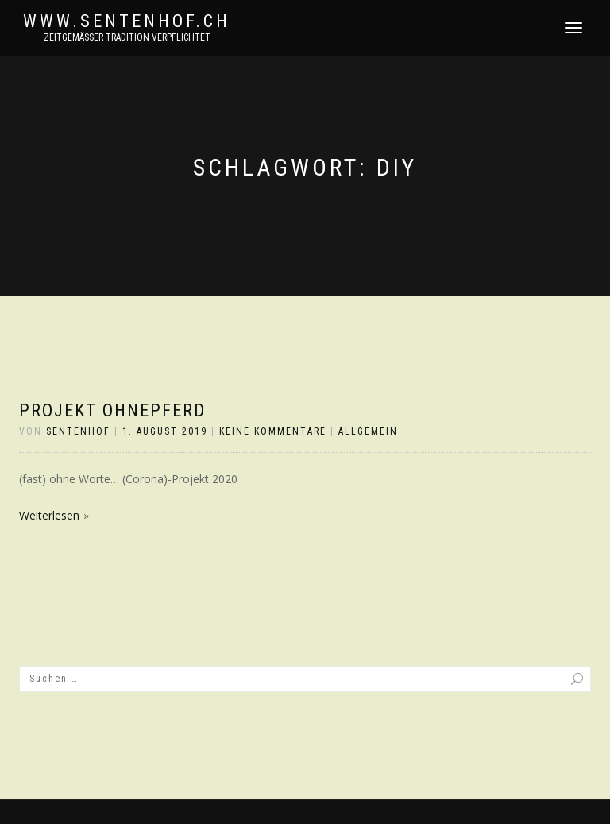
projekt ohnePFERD (112, 410)
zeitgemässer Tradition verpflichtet (127, 37)
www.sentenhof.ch (126, 21)
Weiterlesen (49, 515)
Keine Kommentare (272, 431)
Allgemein (368, 431)
